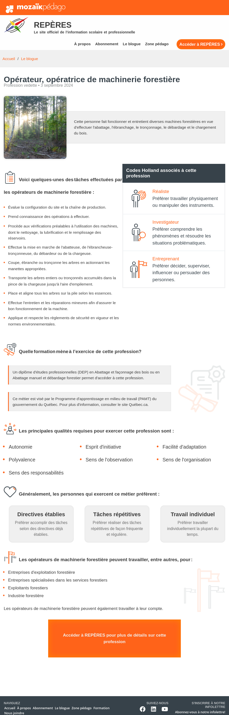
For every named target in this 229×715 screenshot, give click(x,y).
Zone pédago (157, 44)
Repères (52, 25)
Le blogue (131, 44)
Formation (101, 708)
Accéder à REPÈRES (199, 44)
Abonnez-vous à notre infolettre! (200, 712)
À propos (82, 44)
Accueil (9, 59)
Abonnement (106, 44)
